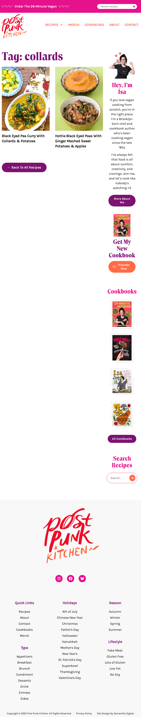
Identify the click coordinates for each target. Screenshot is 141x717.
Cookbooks (94, 25)
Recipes (54, 24)
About (114, 25)
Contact (132, 25)
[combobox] (116, 6)
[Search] (134, 6)
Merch (74, 25)
